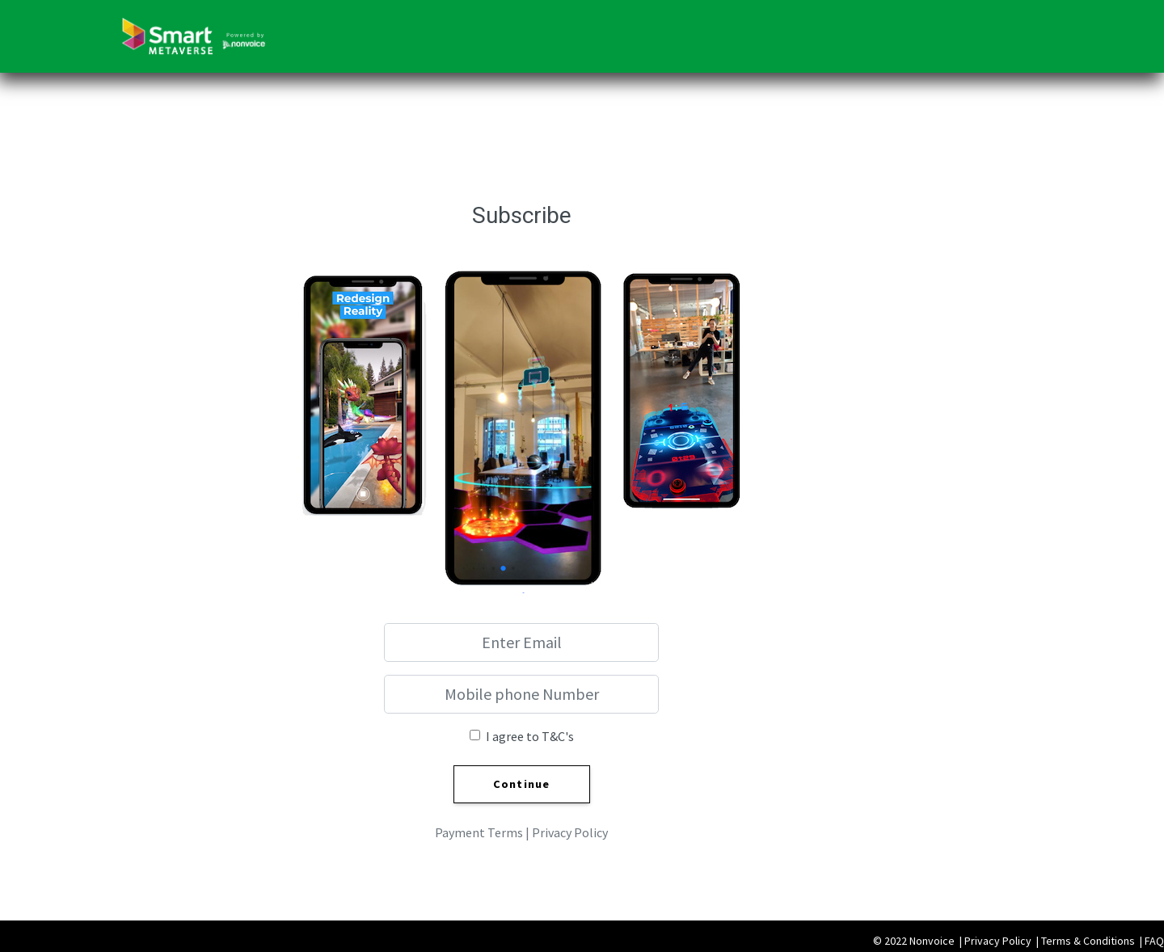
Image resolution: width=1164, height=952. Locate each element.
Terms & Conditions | (1093, 940)
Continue (521, 784)
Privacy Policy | (1002, 940)
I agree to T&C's (530, 736)
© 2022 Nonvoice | (918, 940)
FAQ (1154, 940)
